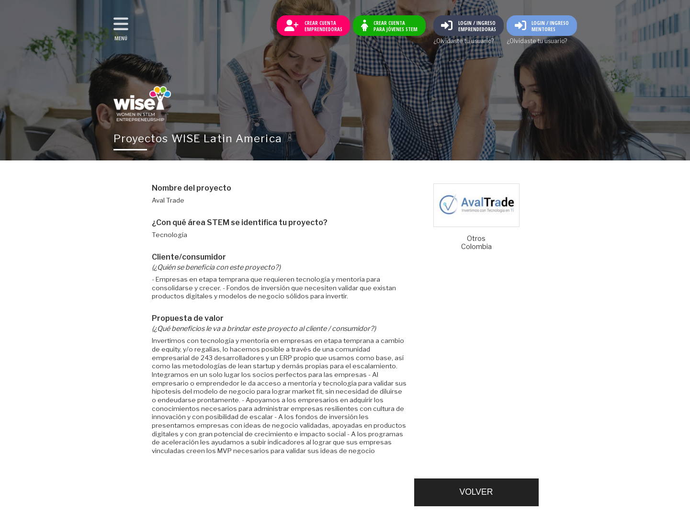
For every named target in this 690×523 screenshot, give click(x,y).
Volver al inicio (142, 103)
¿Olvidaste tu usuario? (463, 41)
